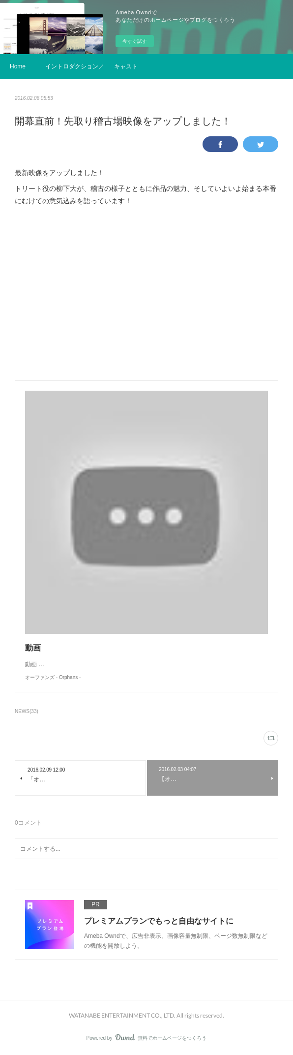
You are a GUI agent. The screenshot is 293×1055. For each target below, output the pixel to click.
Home (18, 66)
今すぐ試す (134, 41)
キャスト (126, 66)
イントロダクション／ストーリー (74, 66)
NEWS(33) (26, 711)
